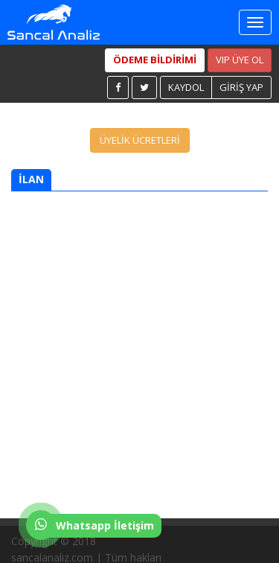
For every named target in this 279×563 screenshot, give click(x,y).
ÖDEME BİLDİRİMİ (154, 59)
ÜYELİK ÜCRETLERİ (140, 140)
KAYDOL (186, 87)
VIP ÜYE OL (239, 59)
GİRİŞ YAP (241, 87)
